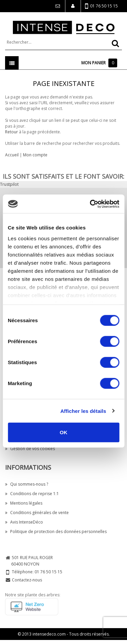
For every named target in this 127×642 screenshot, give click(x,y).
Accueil (12, 155)
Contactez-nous (27, 580)
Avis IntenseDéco (24, 522)
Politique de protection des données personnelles (56, 531)
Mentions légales (23, 503)
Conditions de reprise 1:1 (32, 493)
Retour (11, 132)
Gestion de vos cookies (30, 448)
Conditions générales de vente (37, 512)
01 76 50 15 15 (101, 6)
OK (63, 432)
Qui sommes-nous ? (26, 484)
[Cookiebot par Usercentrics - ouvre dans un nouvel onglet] (90, 203)
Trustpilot (9, 184)
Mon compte (35, 155)
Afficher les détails (83, 411)
